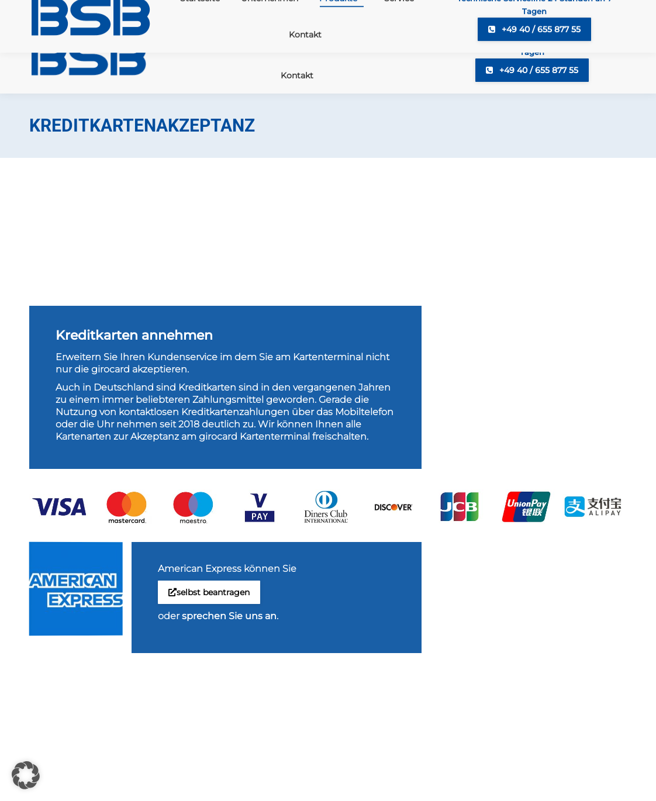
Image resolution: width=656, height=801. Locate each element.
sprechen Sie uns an (229, 616)
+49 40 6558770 (76, 10)
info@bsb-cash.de (170, 10)
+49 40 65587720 (266, 10)
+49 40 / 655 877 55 (532, 70)
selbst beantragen (209, 592)
